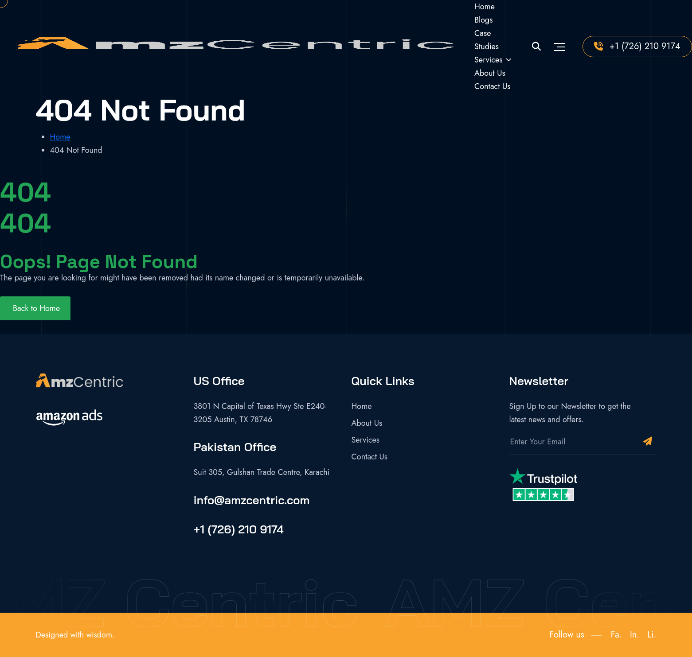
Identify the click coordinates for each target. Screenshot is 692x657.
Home (484, 6)
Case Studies (486, 39)
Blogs (483, 20)
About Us (489, 73)
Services (488, 60)
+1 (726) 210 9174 (645, 46)
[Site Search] (536, 46)
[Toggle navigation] (559, 46)
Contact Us (492, 86)
